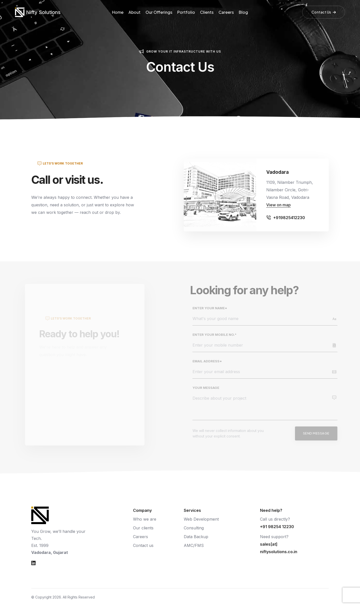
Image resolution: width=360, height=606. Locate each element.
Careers (226, 12)
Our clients (143, 527)
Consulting (194, 527)
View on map (278, 204)
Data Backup (196, 536)
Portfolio (186, 12)
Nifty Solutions (43, 12)
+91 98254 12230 (277, 526)
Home (118, 12)
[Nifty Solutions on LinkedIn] (33, 563)
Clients (207, 12)
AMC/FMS (194, 545)
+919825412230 (289, 217)
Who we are (144, 519)
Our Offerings (159, 12)
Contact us (143, 545)
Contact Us (324, 12)
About (134, 12)
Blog (243, 12)
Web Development (201, 519)
